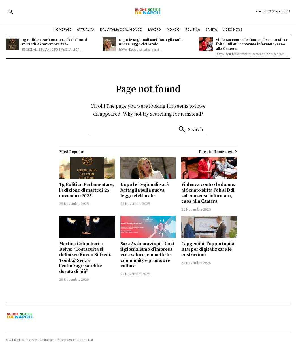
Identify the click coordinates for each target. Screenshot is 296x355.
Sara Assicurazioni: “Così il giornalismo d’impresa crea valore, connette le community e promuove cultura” (147, 254)
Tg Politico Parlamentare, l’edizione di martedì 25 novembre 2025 (55, 41)
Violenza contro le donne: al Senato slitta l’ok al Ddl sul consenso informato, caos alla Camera (251, 43)
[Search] (190, 129)
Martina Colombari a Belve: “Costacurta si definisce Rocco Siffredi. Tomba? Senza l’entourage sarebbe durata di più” (85, 257)
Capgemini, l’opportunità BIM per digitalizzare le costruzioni (208, 249)
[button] (11, 12)
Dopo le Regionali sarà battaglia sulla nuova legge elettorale (151, 41)
